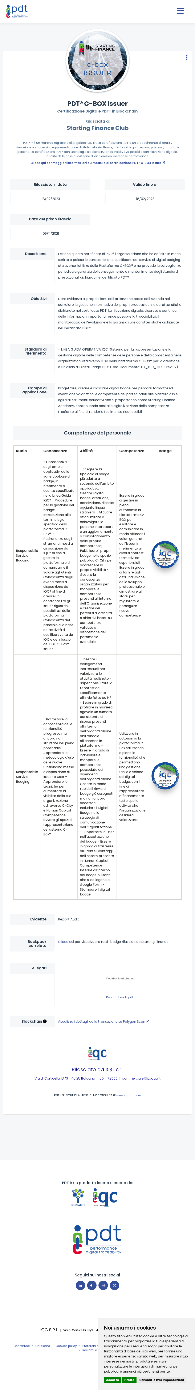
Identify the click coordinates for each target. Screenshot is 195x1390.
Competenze (131, 450)
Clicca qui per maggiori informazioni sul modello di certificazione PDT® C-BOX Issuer (98, 163)
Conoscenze (55, 450)
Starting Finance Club (98, 128)
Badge (165, 450)
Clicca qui (66, 941)
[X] (114, 1285)
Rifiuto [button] (129, 1380)
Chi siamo (42, 1346)
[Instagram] (103, 1285)
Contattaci (21, 1346)
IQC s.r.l (114, 1069)
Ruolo (21, 450)
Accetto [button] (112, 1380)
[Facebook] (92, 1285)
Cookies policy (66, 1346)
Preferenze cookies (96, 1346)
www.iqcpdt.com (128, 1095)
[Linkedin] (80, 1285)
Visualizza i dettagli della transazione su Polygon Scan (103, 1021)
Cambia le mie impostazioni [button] (161, 1380)
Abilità (86, 450)
